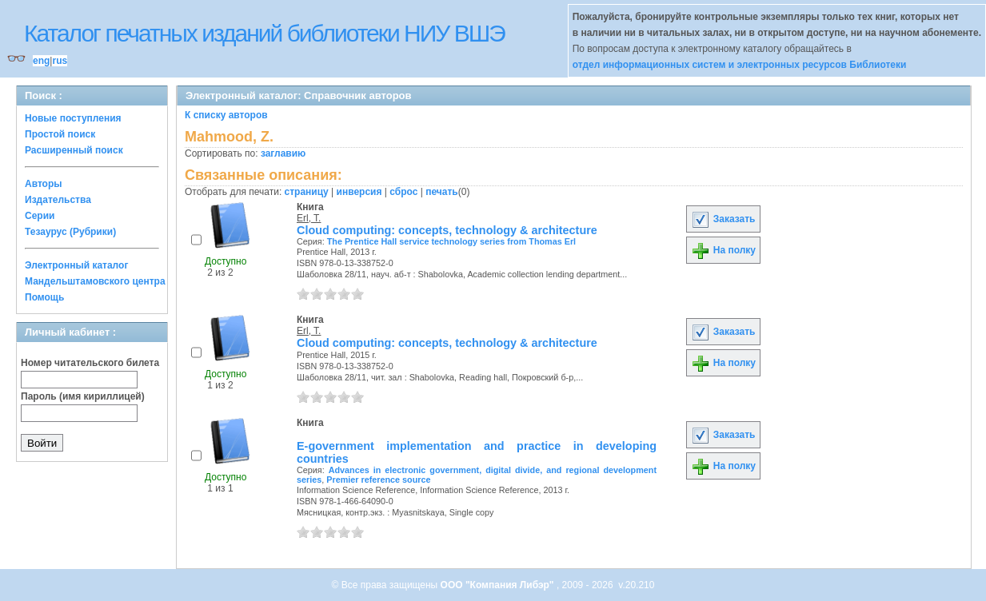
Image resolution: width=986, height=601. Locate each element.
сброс (403, 191)
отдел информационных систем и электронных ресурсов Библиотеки (740, 64)
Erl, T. (309, 218)
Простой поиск (60, 134)
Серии (39, 215)
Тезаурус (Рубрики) (70, 231)
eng (41, 60)
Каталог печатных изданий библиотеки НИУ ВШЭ (264, 33)
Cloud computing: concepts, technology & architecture (447, 230)
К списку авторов (226, 115)
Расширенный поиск (74, 150)
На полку (723, 250)
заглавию (283, 153)
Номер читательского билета (90, 362)
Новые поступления (73, 118)
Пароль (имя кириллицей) (83, 396)
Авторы (43, 183)
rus (59, 60)
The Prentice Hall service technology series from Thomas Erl (451, 241)
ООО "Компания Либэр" (499, 585)
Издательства (58, 199)
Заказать (723, 219)
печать (441, 191)
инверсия (359, 191)
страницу (307, 191)
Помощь (44, 297)
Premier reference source (378, 479)
